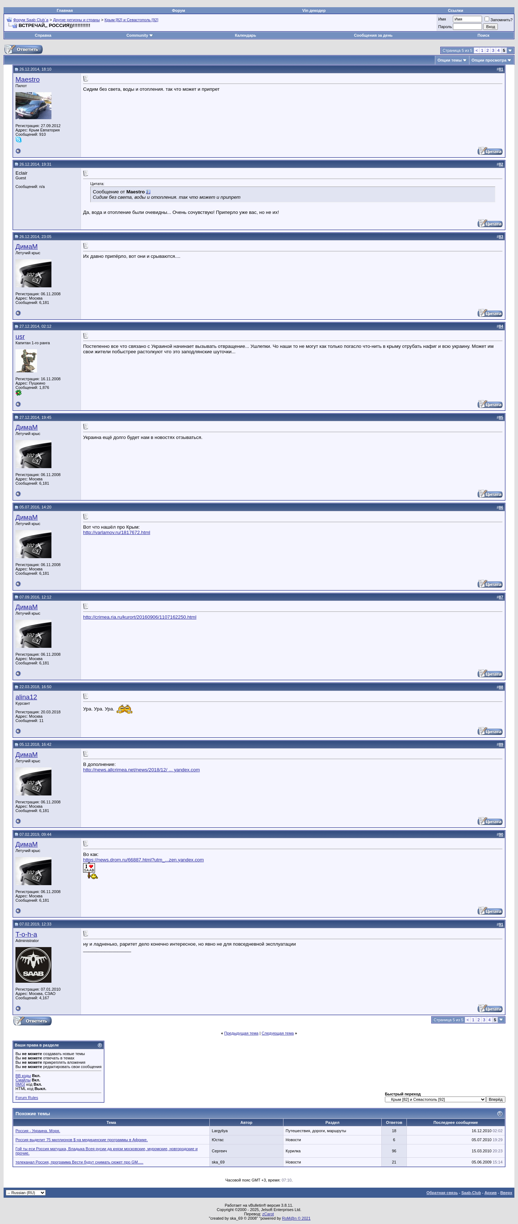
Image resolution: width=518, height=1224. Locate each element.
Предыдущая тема (241, 1033)
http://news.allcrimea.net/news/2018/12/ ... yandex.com (141, 769)
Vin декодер (314, 10)
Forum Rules (26, 1097)
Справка (43, 35)
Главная (65, 10)
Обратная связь (442, 1193)
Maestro (27, 79)
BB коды (23, 1075)
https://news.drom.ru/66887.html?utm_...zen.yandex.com (143, 859)
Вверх (506, 1193)
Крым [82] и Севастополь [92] (131, 20)
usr (20, 336)
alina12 (26, 697)
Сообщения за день (373, 35)
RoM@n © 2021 (296, 1218)
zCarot (268, 1214)
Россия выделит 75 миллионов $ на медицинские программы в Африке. (81, 1140)
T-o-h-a (26, 934)
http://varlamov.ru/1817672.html (116, 532)
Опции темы (449, 60)
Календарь (245, 35)
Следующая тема (278, 1033)
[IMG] (20, 1084)
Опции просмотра (489, 60)
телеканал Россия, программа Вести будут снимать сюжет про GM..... (79, 1162)
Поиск (484, 35)
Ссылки (455, 10)
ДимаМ (26, 246)
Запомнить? (499, 20)
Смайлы (23, 1080)
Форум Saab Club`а (31, 20)
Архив (491, 1193)
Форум (178, 10)
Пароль (445, 26)
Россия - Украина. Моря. (37, 1131)
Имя (442, 19)
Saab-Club (471, 1193)
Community (139, 35)
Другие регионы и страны (76, 20)
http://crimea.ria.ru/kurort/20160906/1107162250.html (139, 617)
